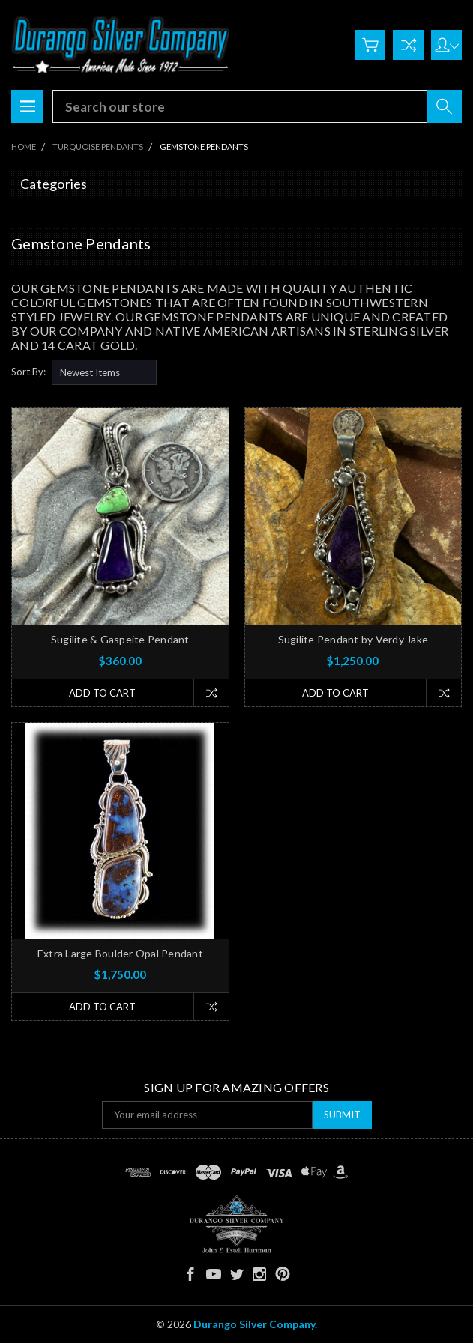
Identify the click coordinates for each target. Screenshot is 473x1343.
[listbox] (104, 372)
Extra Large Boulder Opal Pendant (120, 953)
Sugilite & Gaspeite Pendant (120, 639)
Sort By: (28, 372)
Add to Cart (102, 693)
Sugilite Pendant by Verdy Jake (353, 639)
